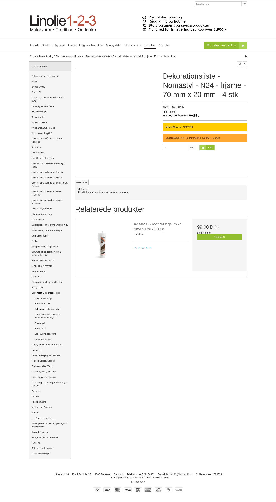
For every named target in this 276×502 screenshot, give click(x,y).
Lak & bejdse (38, 152)
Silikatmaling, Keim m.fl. (43, 260)
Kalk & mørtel (38, 117)
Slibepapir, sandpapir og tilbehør (47, 282)
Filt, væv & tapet (39, 111)
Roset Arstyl (40, 328)
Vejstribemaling (39, 402)
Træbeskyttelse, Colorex (43, 361)
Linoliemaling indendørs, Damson (48, 172)
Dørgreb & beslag (40, 432)
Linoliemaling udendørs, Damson (47, 177)
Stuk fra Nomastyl (43, 298)
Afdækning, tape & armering (45, 76)
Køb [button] (206, 147)
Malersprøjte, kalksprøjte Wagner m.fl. (50, 225)
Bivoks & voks (38, 87)
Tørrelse (36, 396)
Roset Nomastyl (42, 303)
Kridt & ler (36, 147)
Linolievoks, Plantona (42, 208)
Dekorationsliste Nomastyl (47, 309)
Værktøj (35, 412)
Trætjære (36, 391)
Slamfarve (36, 276)
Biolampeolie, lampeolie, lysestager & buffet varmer (49, 425)
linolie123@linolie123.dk (179, 474)
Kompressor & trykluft (42, 133)
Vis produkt (219, 237)
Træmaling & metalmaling (44, 377)
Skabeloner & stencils (42, 266)
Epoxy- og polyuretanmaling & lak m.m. (48, 99)
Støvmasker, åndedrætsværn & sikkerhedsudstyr (46, 253)
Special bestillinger (40, 454)
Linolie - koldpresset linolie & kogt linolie (48, 165)
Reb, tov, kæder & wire (42, 448)
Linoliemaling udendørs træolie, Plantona (47, 193)
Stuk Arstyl (40, 323)
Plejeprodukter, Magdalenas (45, 246)
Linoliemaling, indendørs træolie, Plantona (47, 201)
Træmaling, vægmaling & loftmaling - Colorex (49, 384)
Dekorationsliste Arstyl (45, 334)
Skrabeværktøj (39, 271)
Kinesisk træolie (39, 122)
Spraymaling (37, 287)
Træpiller (36, 443)
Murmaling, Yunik (40, 236)
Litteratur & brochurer (42, 214)
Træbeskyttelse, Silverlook (44, 371)
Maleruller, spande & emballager (47, 230)
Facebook (138, 481)
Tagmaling (36, 350)
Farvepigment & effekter (43, 106)
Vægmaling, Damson (42, 407)
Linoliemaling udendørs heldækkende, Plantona (50, 184)
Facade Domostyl (43, 339)
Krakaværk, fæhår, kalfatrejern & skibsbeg (47, 140)
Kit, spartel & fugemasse (43, 128)
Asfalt (34, 81)
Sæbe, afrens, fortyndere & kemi (47, 344)
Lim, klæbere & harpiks (43, 158)
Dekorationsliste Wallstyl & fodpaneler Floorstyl (47, 316)
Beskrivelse (81, 182)
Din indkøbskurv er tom (227, 45)
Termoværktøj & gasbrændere (46, 355)
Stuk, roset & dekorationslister (46, 293)
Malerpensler (38, 219)
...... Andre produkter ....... (44, 418)
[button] (239, 63)
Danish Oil (37, 92)
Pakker (35, 241)
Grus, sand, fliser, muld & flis (45, 437)
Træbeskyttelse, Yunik (42, 366)
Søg (244, 4)
